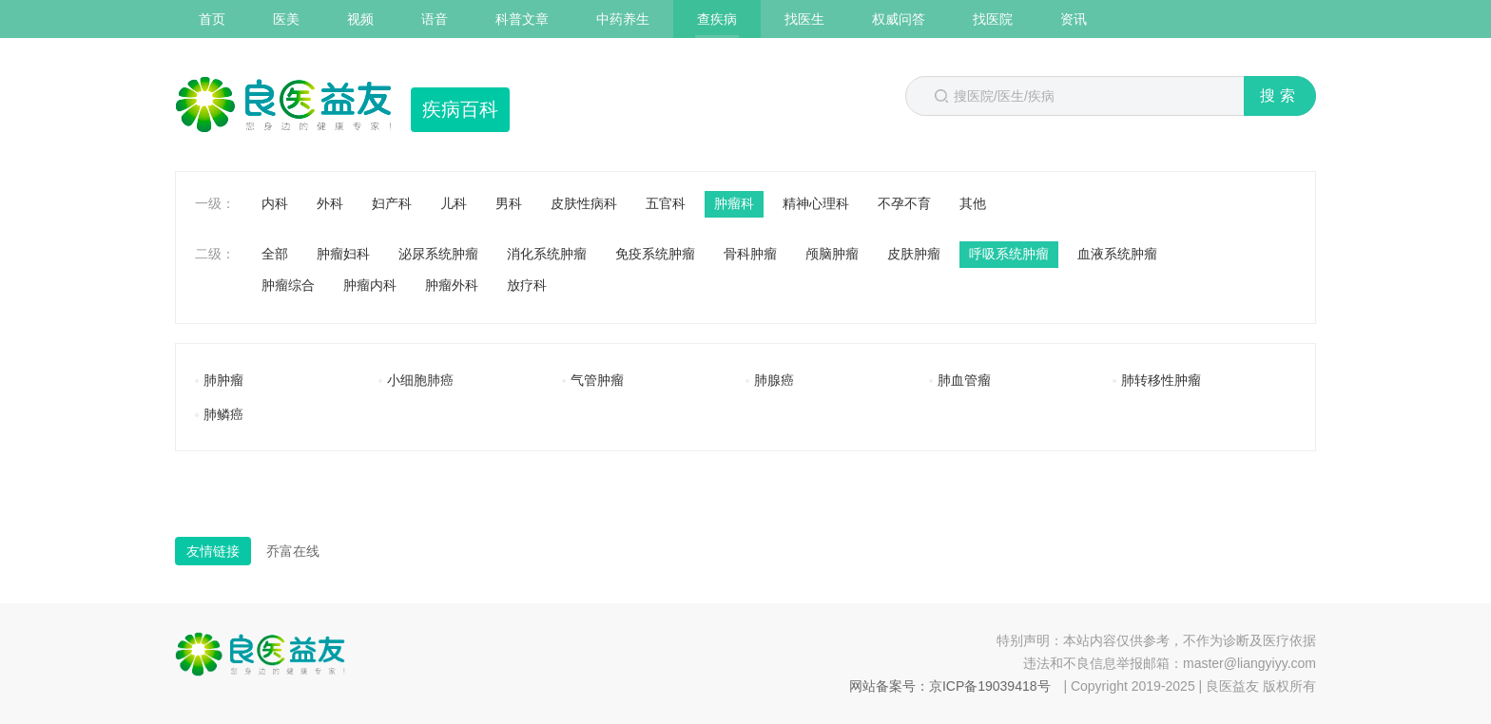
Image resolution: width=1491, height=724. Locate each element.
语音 (434, 19)
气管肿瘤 (597, 380)
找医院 (993, 19)
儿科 (453, 203)
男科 (508, 203)
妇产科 (392, 203)
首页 (212, 19)
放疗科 (527, 285)
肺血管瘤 (964, 380)
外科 (330, 203)
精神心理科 (816, 203)
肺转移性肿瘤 (1161, 380)
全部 (274, 253)
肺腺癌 (774, 380)
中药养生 (622, 19)
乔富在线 (293, 551)
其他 (972, 203)
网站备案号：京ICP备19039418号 (950, 686)
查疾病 (717, 19)
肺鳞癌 (223, 414)
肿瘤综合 (288, 285)
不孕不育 (904, 203)
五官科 (666, 203)
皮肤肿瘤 (913, 253)
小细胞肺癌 (420, 380)
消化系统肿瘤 (547, 253)
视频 (360, 19)
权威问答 (898, 19)
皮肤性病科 (584, 203)
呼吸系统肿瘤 (1009, 253)
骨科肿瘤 (750, 253)
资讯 (1073, 19)
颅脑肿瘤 (832, 253)
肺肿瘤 (223, 380)
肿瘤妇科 (343, 253)
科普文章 (522, 19)
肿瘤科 (734, 203)
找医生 (804, 19)
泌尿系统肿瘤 (438, 253)
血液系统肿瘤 (1117, 253)
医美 (286, 19)
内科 (274, 203)
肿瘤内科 (370, 285)
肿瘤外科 (451, 285)
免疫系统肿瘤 (655, 253)
